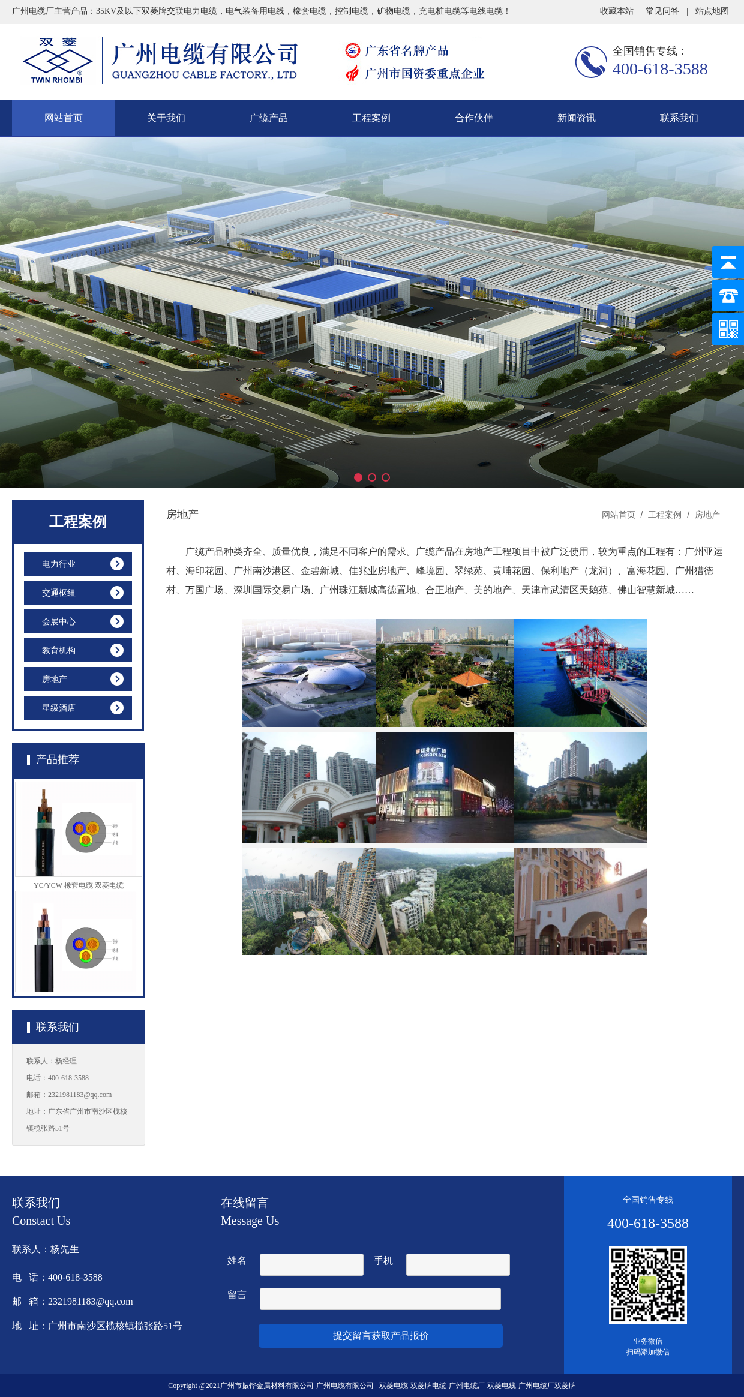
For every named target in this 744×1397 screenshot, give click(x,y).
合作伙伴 (474, 118)
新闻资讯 (576, 118)
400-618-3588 (660, 68)
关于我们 (166, 118)
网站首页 (63, 118)
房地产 (706, 514)
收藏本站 (617, 11)
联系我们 (679, 118)
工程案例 (371, 118)
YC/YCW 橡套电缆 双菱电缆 (79, 889)
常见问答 (662, 11)
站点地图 (712, 11)
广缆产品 (269, 118)
